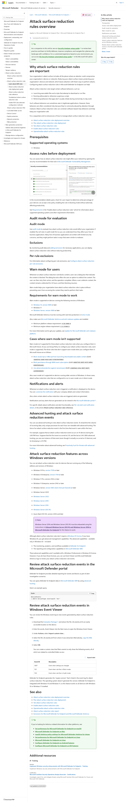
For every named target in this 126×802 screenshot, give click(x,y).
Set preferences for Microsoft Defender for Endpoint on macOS (58, 729)
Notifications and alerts (109, 33)
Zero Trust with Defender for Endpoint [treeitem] (12, 25)
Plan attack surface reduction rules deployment (49, 123)
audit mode (37, 229)
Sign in (121, 2)
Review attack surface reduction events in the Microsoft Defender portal (112, 46)
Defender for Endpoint (78, 546)
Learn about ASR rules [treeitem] (15, 84)
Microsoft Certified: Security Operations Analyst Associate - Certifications (53, 774)
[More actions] (94, 14)
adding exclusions (56, 248)
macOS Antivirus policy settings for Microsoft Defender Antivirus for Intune (62, 734)
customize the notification (44, 392)
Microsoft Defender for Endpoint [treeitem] (14, 21)
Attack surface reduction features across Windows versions (112, 41)
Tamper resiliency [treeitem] (11, 70)
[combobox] (13, 17)
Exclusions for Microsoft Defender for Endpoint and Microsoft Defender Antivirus (61, 714)
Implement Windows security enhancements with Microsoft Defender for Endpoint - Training (59, 766)
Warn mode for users (108, 31)
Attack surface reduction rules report (46, 711)
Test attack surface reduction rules (45, 126)
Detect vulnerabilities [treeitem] (12, 59)
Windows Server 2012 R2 (42, 509)
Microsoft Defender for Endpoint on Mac (50, 731)
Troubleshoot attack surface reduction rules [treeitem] (17, 98)
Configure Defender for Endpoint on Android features (54, 743)
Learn (31, 15)
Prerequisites (106, 23)
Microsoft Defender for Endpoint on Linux (50, 740)
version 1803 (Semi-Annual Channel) (58, 488)
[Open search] (117, 2)
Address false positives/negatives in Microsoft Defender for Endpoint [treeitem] (16, 130)
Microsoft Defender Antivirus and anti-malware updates (60, 319)
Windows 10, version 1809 (42, 305)
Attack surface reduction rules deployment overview (51, 120)
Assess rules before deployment (111, 26)
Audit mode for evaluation (110, 28)
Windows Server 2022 (41, 496)
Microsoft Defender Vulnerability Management (74, 161)
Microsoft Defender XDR (74, 549)
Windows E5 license (75, 536)
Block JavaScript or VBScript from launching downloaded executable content (59, 357)
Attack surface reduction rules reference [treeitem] (16, 93)
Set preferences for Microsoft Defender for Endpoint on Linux (57, 737)
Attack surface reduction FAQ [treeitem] (16, 108)
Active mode (85, 315)
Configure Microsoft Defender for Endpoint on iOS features (56, 746)
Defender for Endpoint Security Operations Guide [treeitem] (13, 44)
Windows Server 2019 (40, 501)
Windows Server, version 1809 (43, 310)
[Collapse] (24, 13)
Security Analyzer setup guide (68, 48)
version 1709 (49, 470)
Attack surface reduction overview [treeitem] (14, 77)
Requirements (37, 210)
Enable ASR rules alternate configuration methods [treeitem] (17, 104)
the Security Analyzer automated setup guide (55, 57)
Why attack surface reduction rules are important (111, 19)
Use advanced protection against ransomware (49, 368)
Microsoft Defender (41, 15)
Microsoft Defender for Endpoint (59, 15)
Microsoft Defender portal (85, 400)
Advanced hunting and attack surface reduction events (111, 37)
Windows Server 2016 (40, 505)
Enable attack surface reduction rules (46, 128)
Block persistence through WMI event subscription (50, 362)
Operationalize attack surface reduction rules (48, 131)
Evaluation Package (50, 622)
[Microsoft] (3, 2)
